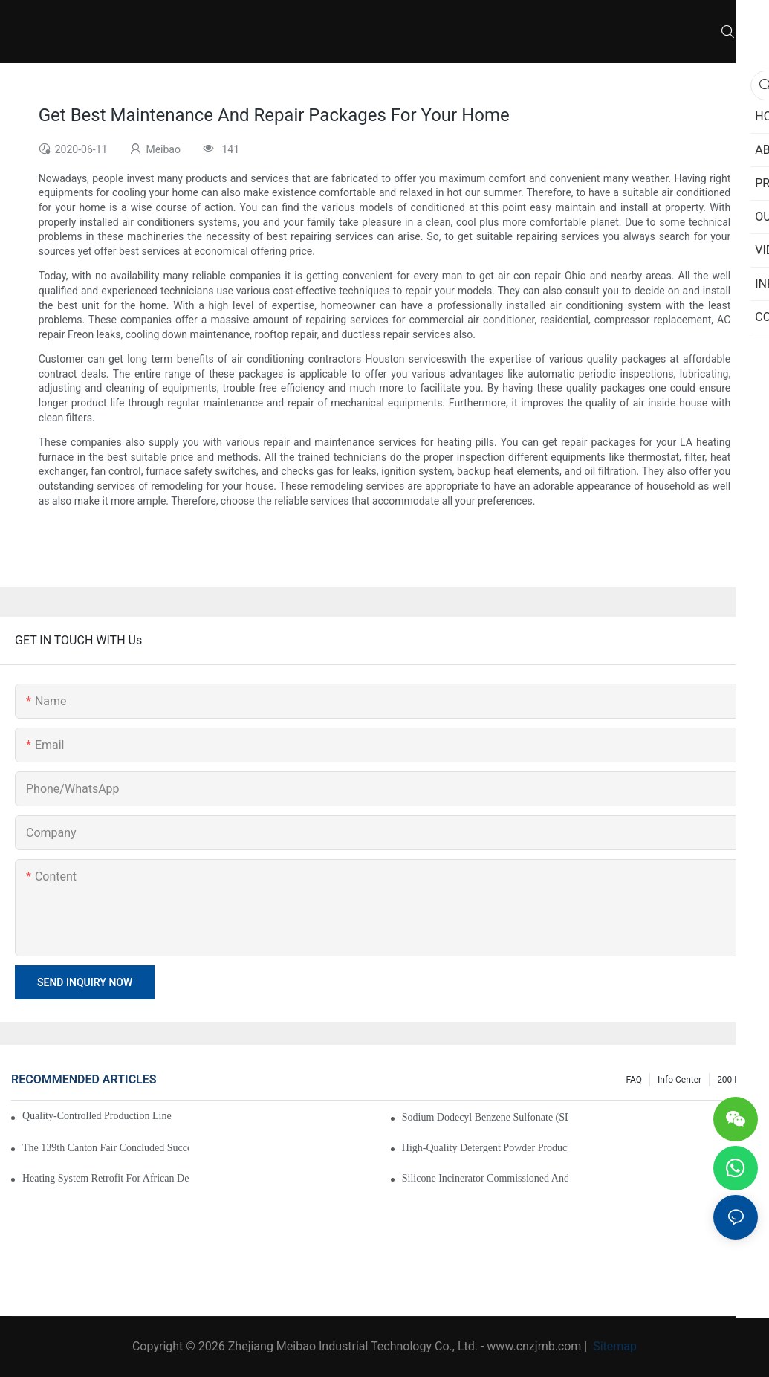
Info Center (679, 1080)
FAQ (634, 1080)
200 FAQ (733, 1080)
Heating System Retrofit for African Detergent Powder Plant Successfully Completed (105, 1178)
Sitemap (613, 1346)
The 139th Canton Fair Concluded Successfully (105, 1147)
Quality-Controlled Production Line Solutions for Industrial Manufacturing (98, 1115)
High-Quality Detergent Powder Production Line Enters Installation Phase (485, 1147)
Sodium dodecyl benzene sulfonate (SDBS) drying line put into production (485, 1117)
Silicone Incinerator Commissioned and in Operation (485, 1178)
